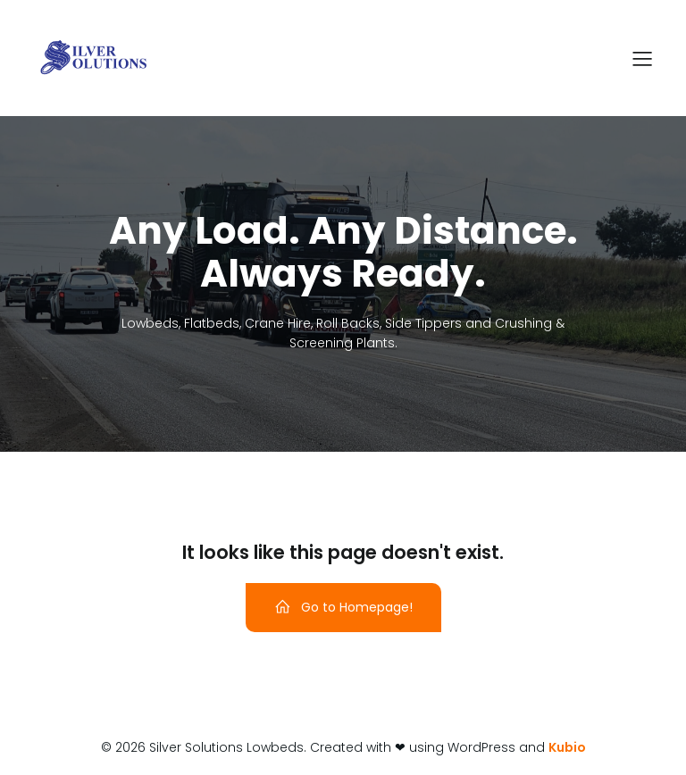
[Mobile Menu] (642, 58)
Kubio (567, 747)
